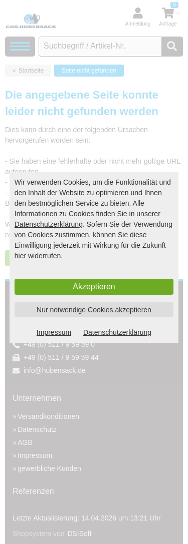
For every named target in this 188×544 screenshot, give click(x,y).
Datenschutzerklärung (49, 224)
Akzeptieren (94, 286)
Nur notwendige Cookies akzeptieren (94, 310)
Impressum (54, 332)
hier (20, 256)
